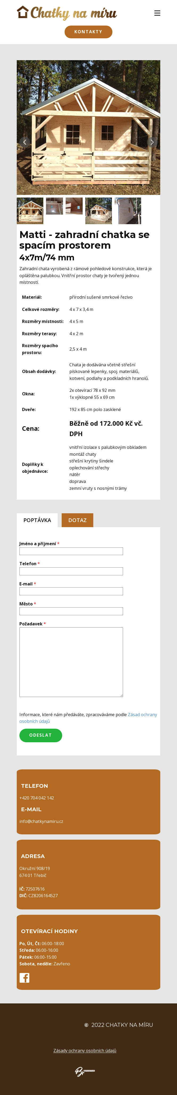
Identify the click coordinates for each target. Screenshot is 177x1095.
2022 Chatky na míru (118, 1025)
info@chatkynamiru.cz (41, 821)
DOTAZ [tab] (77, 520)
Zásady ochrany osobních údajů (84, 1050)
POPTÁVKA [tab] (37, 520)
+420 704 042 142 (36, 798)
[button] (24, 142)
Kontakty (88, 32)
